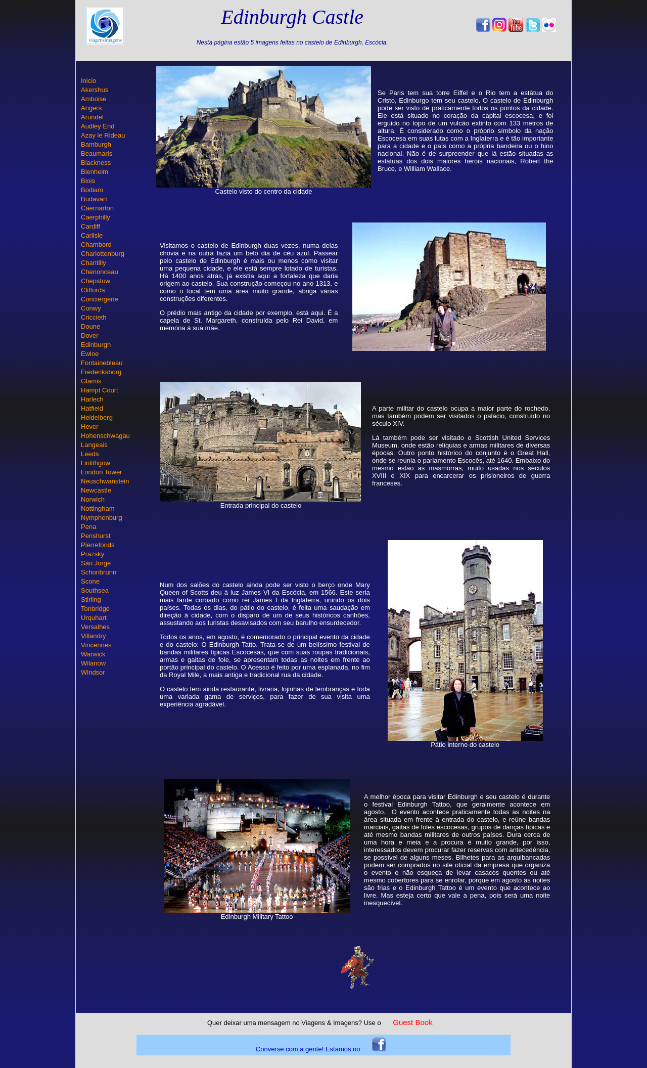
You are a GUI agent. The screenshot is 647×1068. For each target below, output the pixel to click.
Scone (90, 581)
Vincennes (96, 645)
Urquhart (94, 617)
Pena (88, 526)
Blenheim (94, 171)
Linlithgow (95, 463)
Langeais (94, 445)
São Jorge (96, 563)
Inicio (88, 80)
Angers (91, 108)
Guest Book (412, 1022)
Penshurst (96, 536)
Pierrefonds (97, 545)
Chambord (96, 244)
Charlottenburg (102, 253)
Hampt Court (99, 390)
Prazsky (92, 554)
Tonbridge (95, 608)
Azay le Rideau (103, 135)
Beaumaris (96, 153)
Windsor (93, 672)
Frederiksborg (101, 372)
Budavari (94, 199)
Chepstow (95, 281)
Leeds (90, 454)
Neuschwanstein (105, 481)
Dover (90, 335)
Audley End (98, 126)
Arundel (92, 117)
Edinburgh (96, 344)
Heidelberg (97, 417)
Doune (90, 326)
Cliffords (93, 290)
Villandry (93, 636)
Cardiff (90, 226)
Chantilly (93, 262)
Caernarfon (97, 208)
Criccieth (94, 317)
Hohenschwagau (105, 435)
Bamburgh (96, 144)
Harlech (92, 399)
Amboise (94, 99)
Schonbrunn (98, 572)
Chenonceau (99, 272)
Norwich (93, 499)
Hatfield (92, 408)
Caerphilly (95, 217)
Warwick (93, 654)
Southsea (95, 590)
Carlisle (92, 235)
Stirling (91, 599)
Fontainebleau (101, 363)
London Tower (101, 472)
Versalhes (95, 627)
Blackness (96, 162)
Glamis (91, 381)
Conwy (91, 308)
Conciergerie (99, 299)
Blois (88, 181)
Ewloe (90, 354)
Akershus (94, 90)
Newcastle (96, 490)
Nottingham (97, 508)
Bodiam (92, 190)
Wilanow (93, 663)
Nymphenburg (101, 517)
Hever (90, 426)
